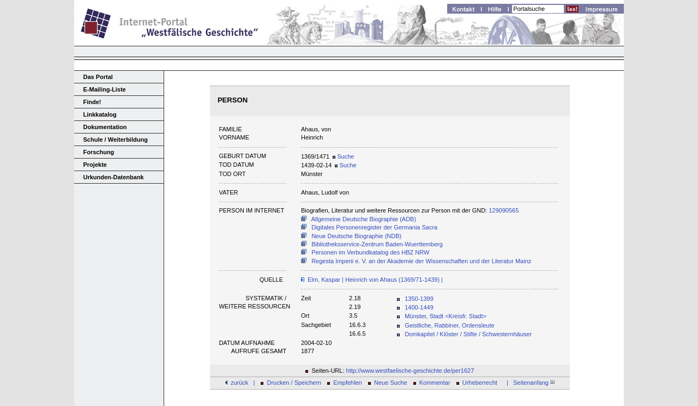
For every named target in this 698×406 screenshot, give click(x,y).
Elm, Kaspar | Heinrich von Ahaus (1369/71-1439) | (375, 279)
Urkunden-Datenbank (113, 177)
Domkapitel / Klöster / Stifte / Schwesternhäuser (468, 334)
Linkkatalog (100, 114)
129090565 (504, 210)
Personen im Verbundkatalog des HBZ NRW (370, 252)
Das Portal (98, 77)
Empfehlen (347, 382)
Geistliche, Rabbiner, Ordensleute (449, 325)
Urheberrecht (479, 382)
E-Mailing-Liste (104, 89)
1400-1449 (419, 307)
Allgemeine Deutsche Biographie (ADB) (364, 219)
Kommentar (434, 382)
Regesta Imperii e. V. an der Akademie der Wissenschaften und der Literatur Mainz (421, 261)
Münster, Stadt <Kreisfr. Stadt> (445, 316)
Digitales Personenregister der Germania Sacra (374, 227)
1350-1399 (419, 298)
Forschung (99, 152)
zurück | (243, 382)
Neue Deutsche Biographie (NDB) (356, 236)
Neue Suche (390, 382)
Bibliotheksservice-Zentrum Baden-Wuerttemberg (377, 244)
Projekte (95, 164)
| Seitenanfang (529, 382)
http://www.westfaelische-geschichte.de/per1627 (410, 370)
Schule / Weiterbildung (115, 139)
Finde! (92, 102)
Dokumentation (105, 127)
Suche (343, 156)
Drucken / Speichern (294, 382)
